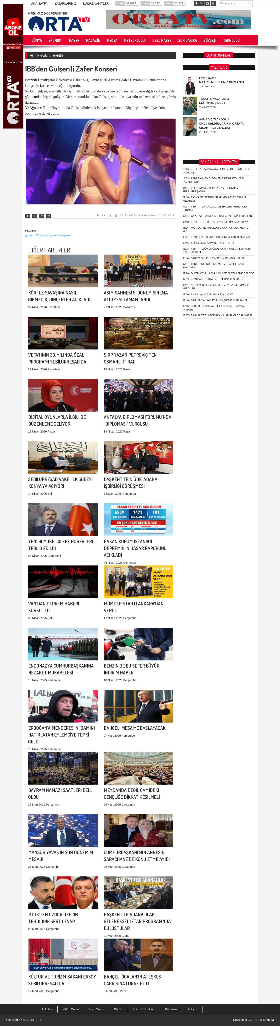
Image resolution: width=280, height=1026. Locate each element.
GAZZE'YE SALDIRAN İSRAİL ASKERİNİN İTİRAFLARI (218, 59)
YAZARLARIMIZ (65, 3)
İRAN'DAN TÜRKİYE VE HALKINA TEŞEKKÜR (213, 122)
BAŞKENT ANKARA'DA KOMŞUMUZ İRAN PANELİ (215, 143)
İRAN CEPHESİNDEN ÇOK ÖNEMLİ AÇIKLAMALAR (216, 80)
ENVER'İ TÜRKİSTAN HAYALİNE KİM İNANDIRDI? (215, 64)
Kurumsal (171, 1009)
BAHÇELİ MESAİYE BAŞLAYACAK (135, 681)
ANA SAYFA (39, 3)
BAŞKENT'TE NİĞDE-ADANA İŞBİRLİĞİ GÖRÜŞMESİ (217, 158)
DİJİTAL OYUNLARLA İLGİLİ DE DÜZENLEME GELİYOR (219, 116)
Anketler (47, 1009)
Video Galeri (71, 1009)
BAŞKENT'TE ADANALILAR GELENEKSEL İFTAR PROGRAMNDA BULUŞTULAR (137, 861)
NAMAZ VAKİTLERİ (96, 3)
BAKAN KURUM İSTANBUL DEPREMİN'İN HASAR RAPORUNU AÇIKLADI (135, 488)
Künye (118, 1009)
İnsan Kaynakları (144, 1009)
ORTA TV (36, 1019)
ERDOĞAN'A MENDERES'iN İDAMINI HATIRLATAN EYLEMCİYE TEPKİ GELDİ (61, 674)
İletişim (192, 1009)
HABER (58, 55)
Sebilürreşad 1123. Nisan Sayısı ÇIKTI (208, 137)
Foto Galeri (96, 1009)
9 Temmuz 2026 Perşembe (47, 13)
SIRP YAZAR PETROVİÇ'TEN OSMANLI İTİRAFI (214, 101)
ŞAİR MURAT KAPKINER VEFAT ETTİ (208, 86)
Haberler (42, 55)
